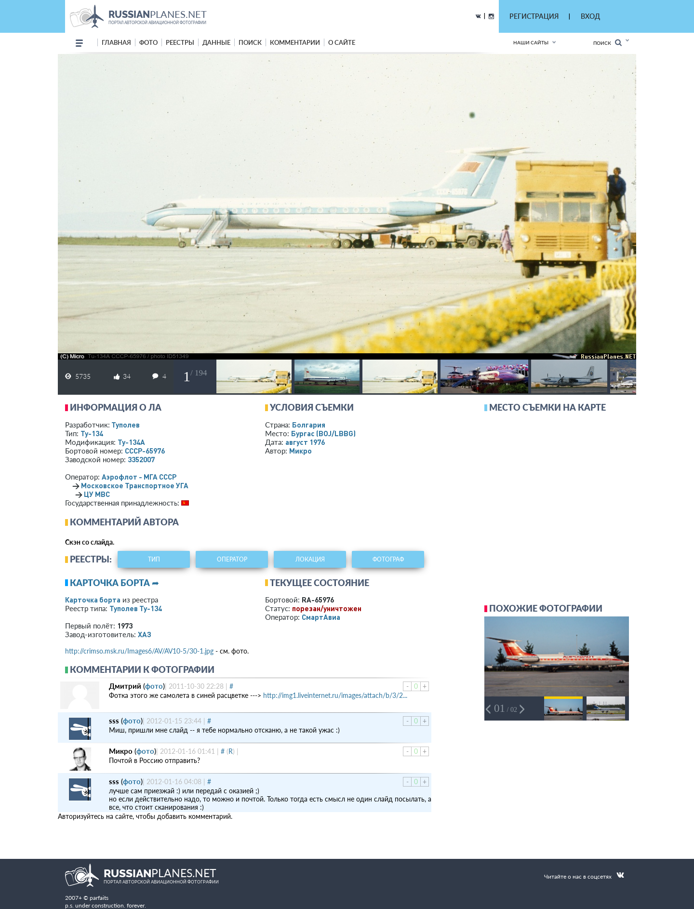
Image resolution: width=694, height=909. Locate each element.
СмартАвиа (321, 617)
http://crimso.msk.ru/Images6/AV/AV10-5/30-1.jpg (139, 651)
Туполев (125, 424)
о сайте (341, 42)
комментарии (295, 42)
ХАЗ (144, 634)
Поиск (607, 42)
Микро (300, 450)
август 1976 (305, 442)
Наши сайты (530, 42)
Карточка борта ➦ (114, 582)
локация (310, 559)
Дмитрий (125, 686)
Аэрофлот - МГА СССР (139, 476)
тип (154, 559)
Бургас (323, 433)
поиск (250, 42)
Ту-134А (131, 442)
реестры (180, 42)
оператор (232, 559)
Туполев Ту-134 (135, 608)
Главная (116, 42)
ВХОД (590, 16)
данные (216, 42)
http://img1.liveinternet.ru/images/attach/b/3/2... (335, 695)
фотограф (388, 559)
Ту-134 (91, 433)
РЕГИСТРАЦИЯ (534, 16)
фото (148, 42)
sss (114, 720)
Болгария (308, 424)
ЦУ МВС (97, 494)
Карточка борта (92, 599)
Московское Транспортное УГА (134, 485)
